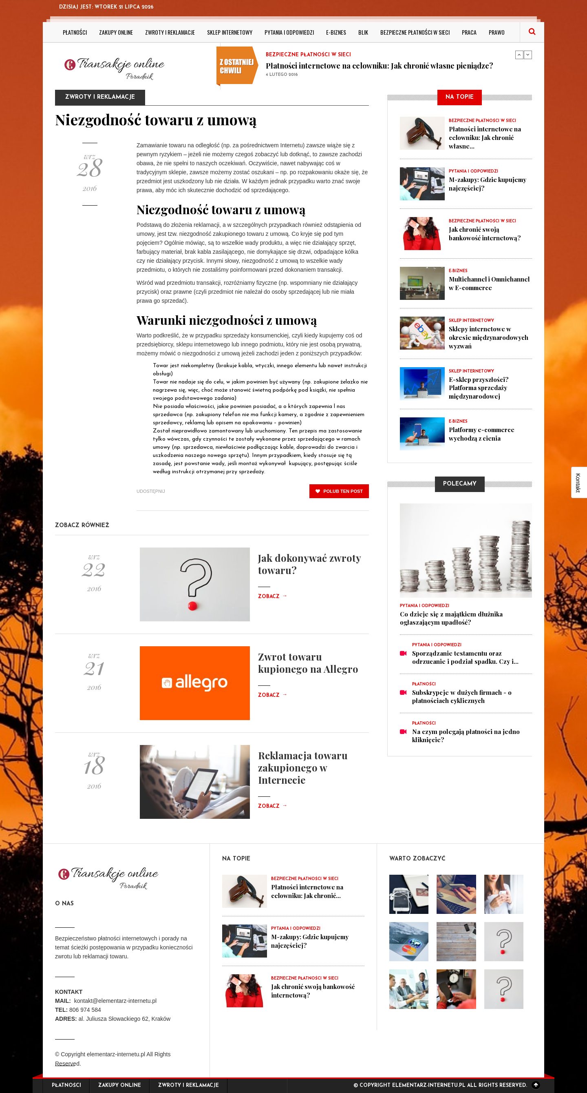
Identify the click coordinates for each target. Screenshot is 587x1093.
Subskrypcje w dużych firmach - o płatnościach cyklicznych (462, 694)
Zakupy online (116, 32)
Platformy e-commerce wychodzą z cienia (483, 431)
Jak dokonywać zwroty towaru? (309, 563)
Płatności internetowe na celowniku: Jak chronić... (307, 891)
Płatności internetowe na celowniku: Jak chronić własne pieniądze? (379, 66)
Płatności (75, 32)
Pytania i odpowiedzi (289, 32)
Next (528, 55)
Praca (469, 32)
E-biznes (336, 32)
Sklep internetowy (229, 32)
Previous (519, 55)
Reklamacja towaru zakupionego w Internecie (303, 767)
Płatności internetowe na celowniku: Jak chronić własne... (485, 137)
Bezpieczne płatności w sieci (415, 32)
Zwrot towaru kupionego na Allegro (308, 662)
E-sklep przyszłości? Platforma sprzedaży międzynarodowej (479, 386)
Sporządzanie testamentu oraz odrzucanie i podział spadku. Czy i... (465, 655)
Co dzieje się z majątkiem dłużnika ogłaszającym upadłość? (451, 616)
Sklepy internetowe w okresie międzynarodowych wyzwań (490, 336)
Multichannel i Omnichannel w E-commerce (476, 286)
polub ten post (339, 491)
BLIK (363, 32)
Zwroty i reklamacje (170, 32)
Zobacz (272, 596)
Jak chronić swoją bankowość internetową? (485, 232)
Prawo (497, 32)
